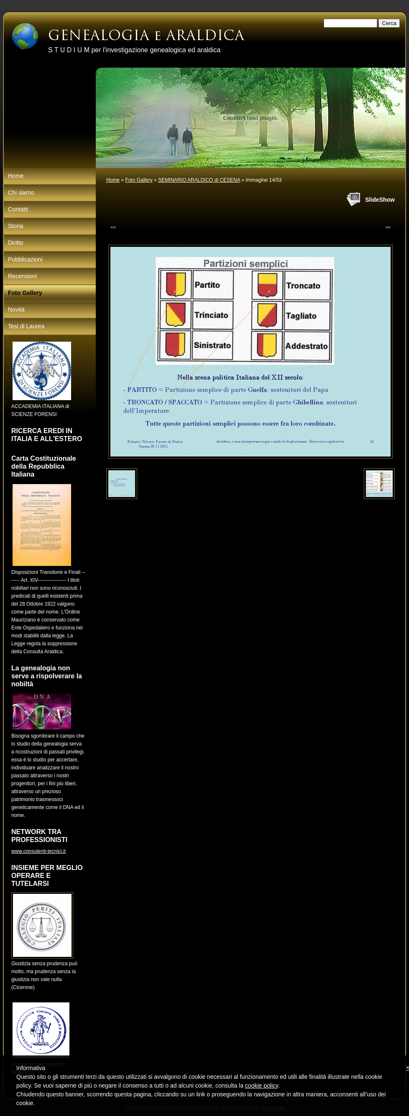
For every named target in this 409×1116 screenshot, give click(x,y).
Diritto (15, 242)
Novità (16, 309)
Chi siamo (21, 192)
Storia (15, 226)
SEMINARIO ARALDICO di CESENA (199, 180)
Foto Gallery (138, 180)
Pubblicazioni (25, 259)
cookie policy (261, 1085)
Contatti (18, 209)
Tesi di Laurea (26, 326)
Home (113, 180)
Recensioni (22, 276)
